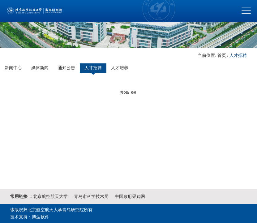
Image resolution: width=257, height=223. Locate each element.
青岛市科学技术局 (91, 196)
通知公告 (66, 68)
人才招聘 (238, 55)
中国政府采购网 (130, 196)
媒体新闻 (40, 68)
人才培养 (119, 68)
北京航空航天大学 (50, 196)
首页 (221, 55)
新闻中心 (13, 68)
